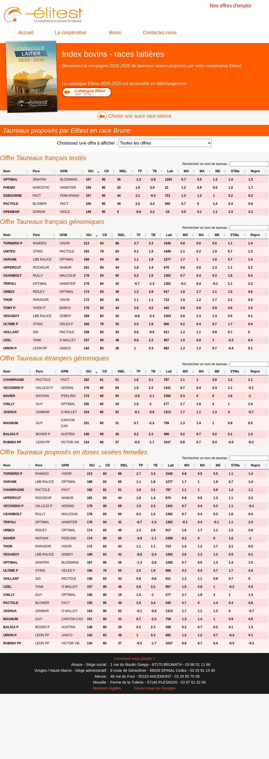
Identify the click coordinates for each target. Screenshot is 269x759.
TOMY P (9, 308)
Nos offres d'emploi (230, 5)
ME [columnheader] (217, 171)
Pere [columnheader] (36, 171)
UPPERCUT (12, 267)
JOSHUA (10, 412)
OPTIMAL (10, 179)
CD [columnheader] (106, 171)
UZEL (7, 340)
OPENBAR (11, 212)
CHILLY (9, 404)
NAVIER (9, 396)
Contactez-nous (160, 32)
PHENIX (9, 187)
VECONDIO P (13, 388)
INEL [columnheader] (123, 171)
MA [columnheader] (202, 171)
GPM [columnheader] (63, 171)
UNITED (9, 251)
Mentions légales (107, 688)
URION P (10, 348)
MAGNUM (10, 423)
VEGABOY (11, 316)
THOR (7, 300)
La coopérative (70, 32)
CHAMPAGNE (13, 380)
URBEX (9, 292)
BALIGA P (11, 434)
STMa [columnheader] (235, 171)
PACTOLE (10, 204)
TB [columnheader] (155, 171)
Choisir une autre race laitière (139, 116)
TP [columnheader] (140, 171)
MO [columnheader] (186, 171)
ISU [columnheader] (91, 171)
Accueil (26, 32)
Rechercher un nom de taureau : (225, 164)
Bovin (115, 32)
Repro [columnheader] (255, 171)
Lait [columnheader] (170, 171)
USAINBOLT (12, 275)
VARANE (10, 259)
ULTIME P (10, 324)
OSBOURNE (12, 196)
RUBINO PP (12, 442)
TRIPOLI (9, 284)
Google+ (169, 688)
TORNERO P (12, 243)
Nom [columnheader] (6, 171)
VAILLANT (11, 332)
